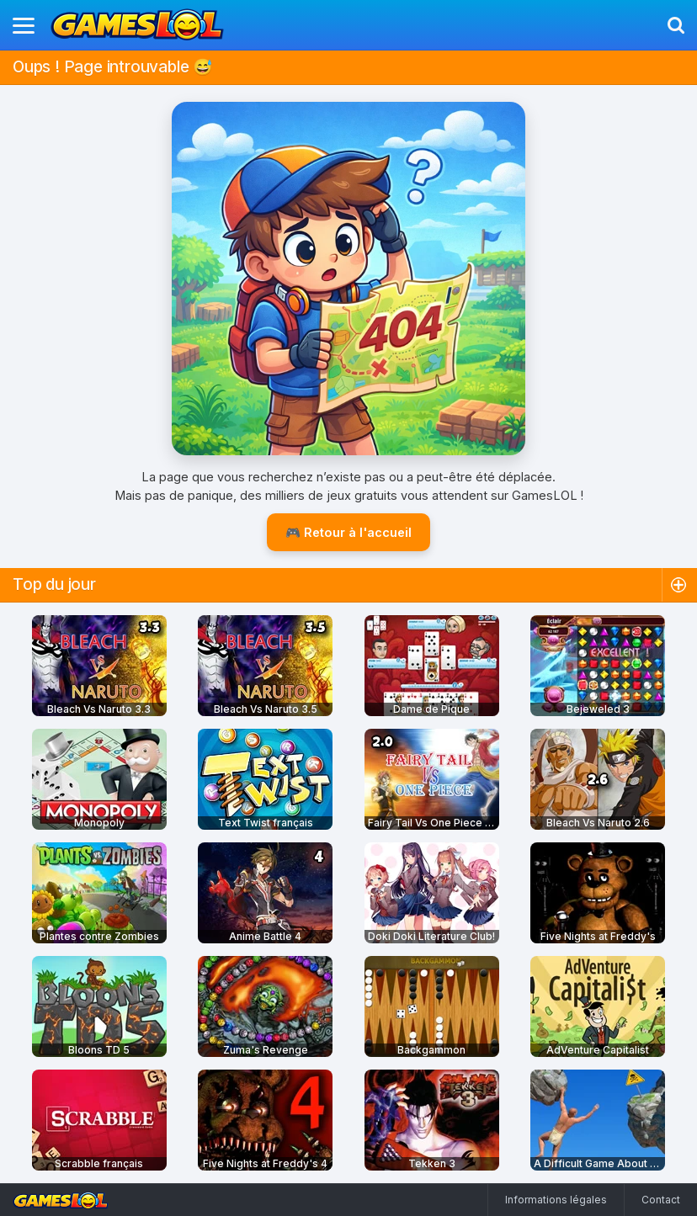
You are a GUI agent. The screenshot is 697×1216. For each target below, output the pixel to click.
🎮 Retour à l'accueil (348, 532)
